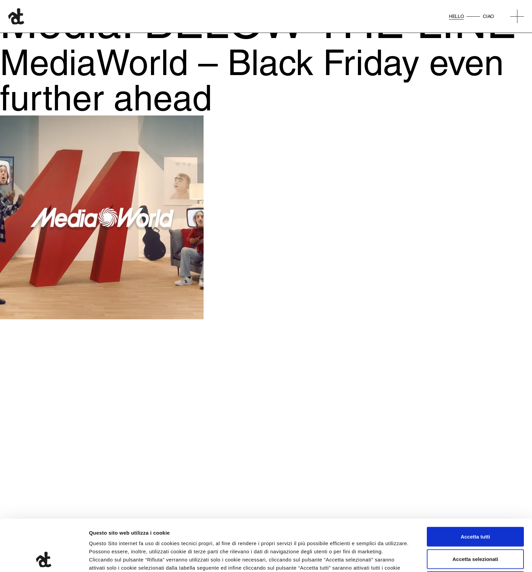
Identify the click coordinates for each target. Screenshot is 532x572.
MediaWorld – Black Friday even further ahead (252, 80)
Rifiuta (475, 533)
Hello (456, 16)
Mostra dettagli (357, 558)
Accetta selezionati (475, 511)
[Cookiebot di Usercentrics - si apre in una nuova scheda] (44, 559)
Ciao (488, 16)
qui (177, 536)
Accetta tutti (475, 488)
